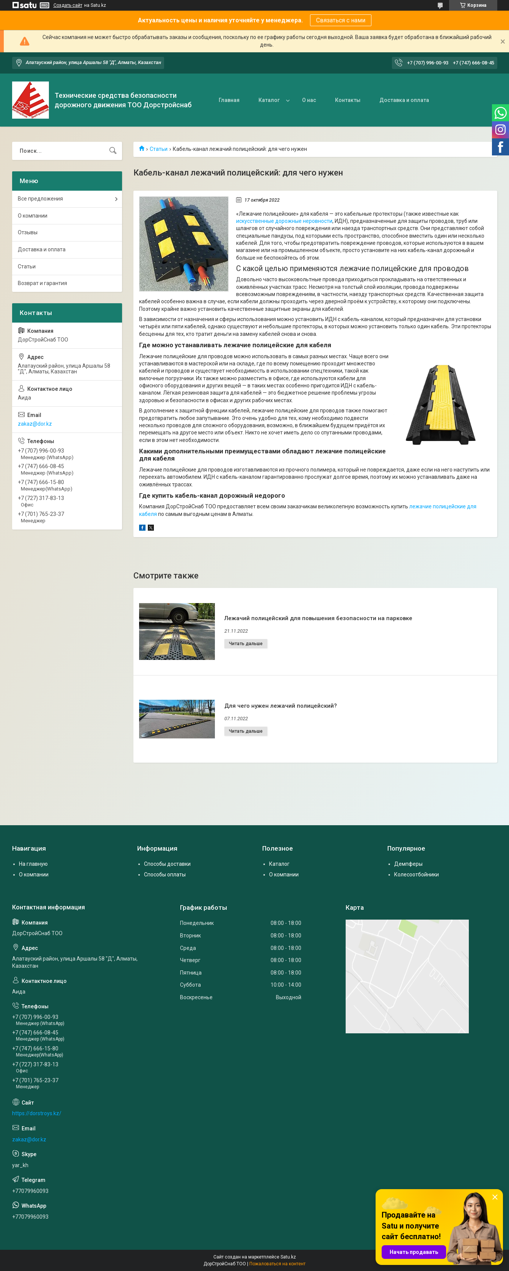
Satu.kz (288, 1257)
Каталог (269, 100)
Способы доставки (167, 864)
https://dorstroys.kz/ (36, 1113)
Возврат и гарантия (42, 283)
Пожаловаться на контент (277, 1263)
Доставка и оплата (404, 100)
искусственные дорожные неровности (284, 221)
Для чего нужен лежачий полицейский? (280, 705)
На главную (33, 864)
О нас (309, 100)
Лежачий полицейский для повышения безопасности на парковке (318, 618)
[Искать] (113, 151)
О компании (32, 216)
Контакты (347, 100)
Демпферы (408, 864)
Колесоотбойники (416, 874)
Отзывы (28, 232)
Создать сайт (67, 5)
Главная (229, 100)
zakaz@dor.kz (35, 424)
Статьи (159, 149)
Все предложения (40, 199)
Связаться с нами (340, 20)
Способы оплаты (165, 874)
